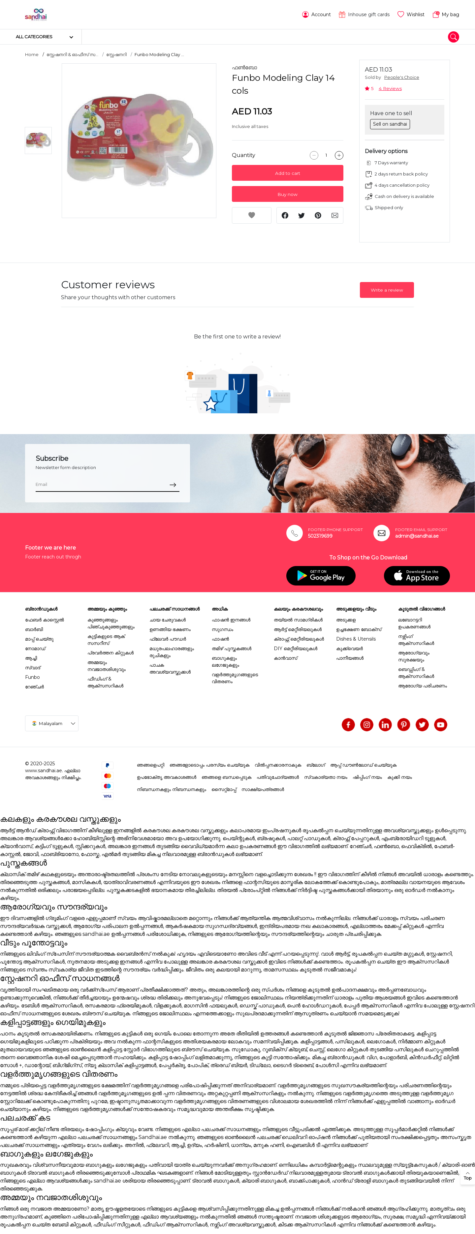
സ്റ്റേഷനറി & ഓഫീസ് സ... (72, 54)
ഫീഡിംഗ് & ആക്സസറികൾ (105, 682)
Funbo (32, 677)
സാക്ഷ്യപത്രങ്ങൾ (262, 789)
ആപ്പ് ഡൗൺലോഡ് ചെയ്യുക (363, 765)
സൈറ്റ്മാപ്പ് (223, 789)
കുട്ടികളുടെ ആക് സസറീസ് (106, 639)
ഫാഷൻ (220, 639)
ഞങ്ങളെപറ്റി (150, 765)
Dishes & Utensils (356, 639)
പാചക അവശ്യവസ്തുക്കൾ (170, 668)
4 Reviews (390, 88)
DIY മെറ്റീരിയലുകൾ (295, 648)
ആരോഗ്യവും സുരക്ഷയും (413, 656)
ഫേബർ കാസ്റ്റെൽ (44, 620)
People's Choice (401, 77)
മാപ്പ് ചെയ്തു (39, 639)
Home (32, 54)
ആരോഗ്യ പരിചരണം (422, 686)
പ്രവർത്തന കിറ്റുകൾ (110, 653)
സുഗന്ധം (222, 629)
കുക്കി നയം (399, 777)
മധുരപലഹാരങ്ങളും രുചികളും (171, 652)
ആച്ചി (31, 658)
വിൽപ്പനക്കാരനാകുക (278, 765)
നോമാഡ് (35, 648)
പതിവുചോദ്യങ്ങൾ (278, 777)
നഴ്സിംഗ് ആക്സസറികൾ (416, 639)
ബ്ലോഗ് (315, 765)
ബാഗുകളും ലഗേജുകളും (225, 661)
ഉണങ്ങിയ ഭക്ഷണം (170, 629)
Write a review (387, 290)
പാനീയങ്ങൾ (350, 658)
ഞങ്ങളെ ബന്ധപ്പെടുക (226, 777)
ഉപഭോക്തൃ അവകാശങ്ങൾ (166, 777)
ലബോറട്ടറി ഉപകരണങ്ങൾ (414, 623)
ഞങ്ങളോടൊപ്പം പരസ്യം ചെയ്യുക (209, 765)
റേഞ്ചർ (34, 687)
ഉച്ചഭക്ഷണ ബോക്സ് (358, 629)
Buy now (287, 194)
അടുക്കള (346, 620)
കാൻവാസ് (285, 658)
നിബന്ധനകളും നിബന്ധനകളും (171, 789)
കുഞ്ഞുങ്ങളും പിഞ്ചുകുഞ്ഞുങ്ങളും (111, 623)
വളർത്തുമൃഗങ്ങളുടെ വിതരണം (235, 678)
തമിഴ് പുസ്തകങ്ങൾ (231, 648)
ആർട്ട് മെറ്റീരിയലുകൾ (298, 629)
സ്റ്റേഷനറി (116, 54)
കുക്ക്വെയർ (349, 648)
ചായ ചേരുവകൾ (167, 620)
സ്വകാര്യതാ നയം (325, 777)
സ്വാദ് (32, 668)
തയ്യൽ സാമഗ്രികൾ (298, 620)
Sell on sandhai (390, 124)
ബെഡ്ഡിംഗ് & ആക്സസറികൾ (416, 672)
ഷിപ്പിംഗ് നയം (367, 777)
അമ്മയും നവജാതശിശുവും (106, 665)
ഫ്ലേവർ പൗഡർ (167, 639)
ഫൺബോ (244, 67)
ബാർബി (34, 629)
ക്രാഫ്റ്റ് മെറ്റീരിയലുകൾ (299, 639)
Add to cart (287, 173)
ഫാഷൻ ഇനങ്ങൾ (231, 620)
